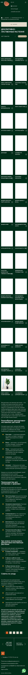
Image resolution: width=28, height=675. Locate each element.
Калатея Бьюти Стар (20, 248)
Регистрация (14, 9)
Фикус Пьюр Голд (20, 106)
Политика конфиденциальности (10, 661)
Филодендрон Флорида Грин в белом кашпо (19, 298)
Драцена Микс (5, 224)
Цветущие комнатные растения (7, 644)
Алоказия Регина (6, 248)
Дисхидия (4, 152)
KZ (13, 2)
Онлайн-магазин (15, 11)
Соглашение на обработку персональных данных (13, 666)
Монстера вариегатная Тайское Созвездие (6, 272)
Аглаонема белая (6, 321)
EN (11, 2)
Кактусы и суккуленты (21, 644)
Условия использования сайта (9, 663)
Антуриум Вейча (19, 130)
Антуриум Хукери (6, 130)
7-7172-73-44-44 (13, 657)
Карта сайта (4, 669)
